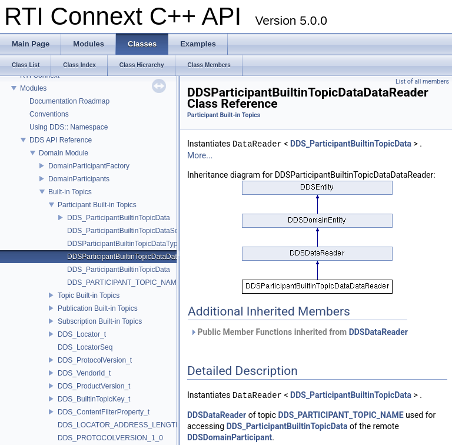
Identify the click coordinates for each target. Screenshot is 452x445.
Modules (33, 88)
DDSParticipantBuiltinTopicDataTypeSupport (136, 244)
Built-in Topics (70, 192)
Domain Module (63, 153)
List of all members (422, 81)
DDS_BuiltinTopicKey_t (94, 399)
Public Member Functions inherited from (299, 332)
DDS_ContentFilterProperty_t (103, 412)
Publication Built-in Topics (98, 308)
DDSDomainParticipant (229, 437)
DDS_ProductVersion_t (94, 386)
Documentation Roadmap (69, 101)
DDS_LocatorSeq (85, 347)
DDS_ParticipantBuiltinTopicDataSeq (124, 231)
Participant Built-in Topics (97, 205)
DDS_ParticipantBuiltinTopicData (118, 218)
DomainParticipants (78, 179)
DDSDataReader (378, 332)
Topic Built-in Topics (88, 295)
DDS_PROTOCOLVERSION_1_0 (110, 438)
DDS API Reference (60, 140)
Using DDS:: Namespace (68, 127)
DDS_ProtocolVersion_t (95, 360)
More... (199, 155)
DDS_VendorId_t (84, 373)
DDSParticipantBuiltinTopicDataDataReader (135, 257)
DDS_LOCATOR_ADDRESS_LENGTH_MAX (129, 425)
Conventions (49, 114)
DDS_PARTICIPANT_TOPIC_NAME (124, 282)
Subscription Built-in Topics (100, 321)
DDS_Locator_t (82, 334)
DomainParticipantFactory (88, 166)
